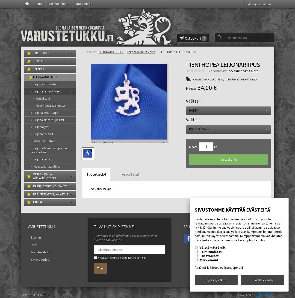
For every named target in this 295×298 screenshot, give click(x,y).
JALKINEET (40, 69)
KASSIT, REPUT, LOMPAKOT (50, 186)
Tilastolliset (209, 259)
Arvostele (243, 71)
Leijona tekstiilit (43, 134)
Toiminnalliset (211, 255)
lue (143, 257)
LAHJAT (37, 202)
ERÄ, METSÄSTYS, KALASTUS (50, 194)
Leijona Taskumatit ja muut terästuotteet (49, 150)
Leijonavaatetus (43, 159)
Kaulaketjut (43, 98)
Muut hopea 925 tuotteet (51, 106)
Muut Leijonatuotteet (47, 166)
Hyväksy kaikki (263, 282)
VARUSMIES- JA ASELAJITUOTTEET (44, 176)
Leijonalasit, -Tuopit (46, 113)
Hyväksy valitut (216, 282)
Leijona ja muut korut (47, 91)
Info (39, 4)
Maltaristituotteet (44, 141)
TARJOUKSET (41, 53)
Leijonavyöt (41, 127)
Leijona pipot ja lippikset (49, 120)
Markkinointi (209, 263)
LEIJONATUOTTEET (45, 77)
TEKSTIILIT (39, 61)
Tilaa (100, 266)
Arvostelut (130, 174)
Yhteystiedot (85, 4)
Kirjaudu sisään (261, 4)
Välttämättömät (213, 251)
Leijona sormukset (45, 84)
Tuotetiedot (96, 174)
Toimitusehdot (59, 4)
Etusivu (33, 236)
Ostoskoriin (229, 159)
